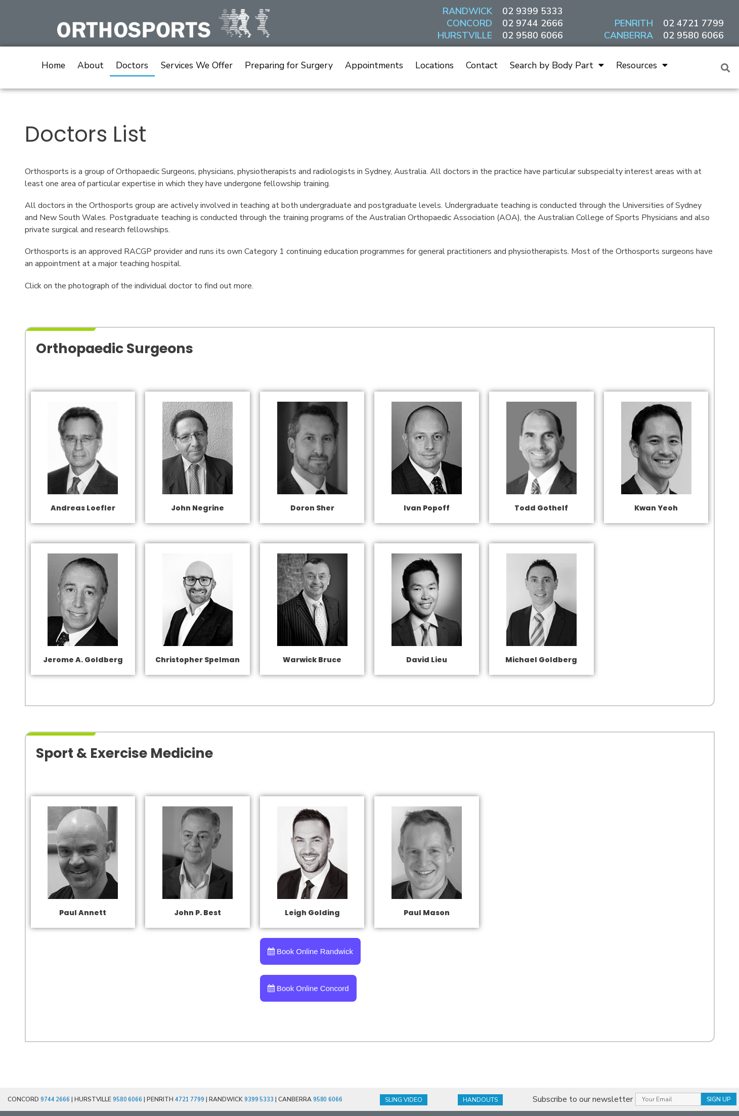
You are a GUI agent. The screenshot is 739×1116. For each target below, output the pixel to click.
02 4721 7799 (693, 23)
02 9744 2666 (532, 23)
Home (53, 65)
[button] (725, 67)
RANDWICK (467, 11)
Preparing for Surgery (289, 65)
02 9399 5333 (532, 11)
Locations (434, 65)
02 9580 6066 (532, 35)
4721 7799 (191, 1100)
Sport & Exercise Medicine (156, 751)
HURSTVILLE (465, 35)
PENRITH (634, 23)
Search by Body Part (557, 65)
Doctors (132, 65)
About (90, 65)
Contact (482, 65)
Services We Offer (197, 65)
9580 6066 (128, 1100)
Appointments (374, 65)
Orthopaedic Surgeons (141, 347)
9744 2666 (55, 1100)
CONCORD (469, 23)
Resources (642, 65)
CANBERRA (628, 35)
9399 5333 (261, 1100)
